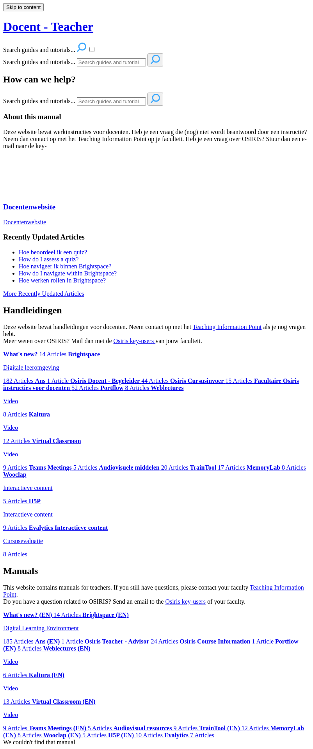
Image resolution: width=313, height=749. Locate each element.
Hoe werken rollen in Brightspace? (62, 280)
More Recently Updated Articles (43, 293)
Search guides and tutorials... (39, 62)
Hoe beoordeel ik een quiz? (53, 252)
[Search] (111, 62)
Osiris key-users (135, 341)
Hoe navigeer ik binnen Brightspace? (65, 266)
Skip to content (23, 7)
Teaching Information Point (227, 327)
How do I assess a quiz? (48, 259)
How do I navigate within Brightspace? (68, 273)
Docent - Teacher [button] (48, 27)
